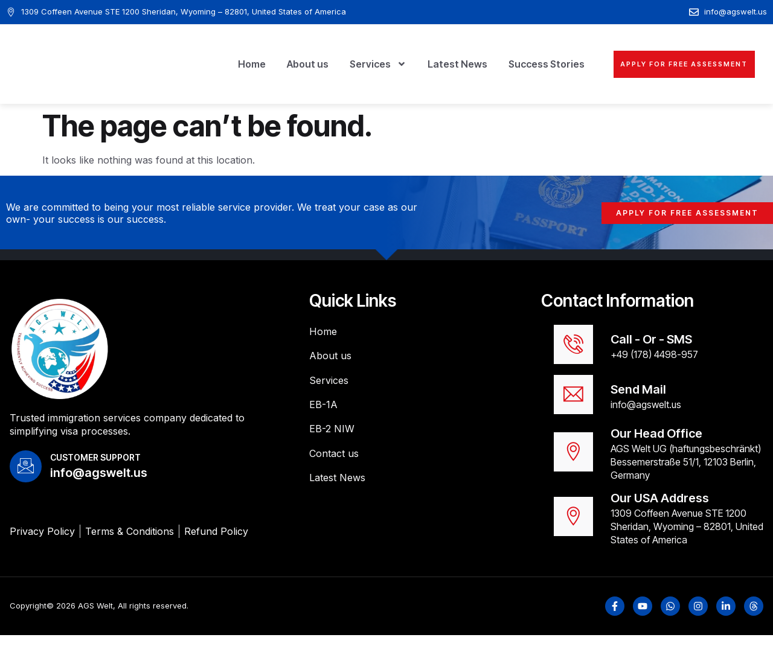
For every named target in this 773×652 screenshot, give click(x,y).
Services (344, 64)
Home (218, 64)
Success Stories (513, 64)
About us (274, 64)
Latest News (424, 64)
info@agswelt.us (646, 418)
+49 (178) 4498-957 (654, 359)
